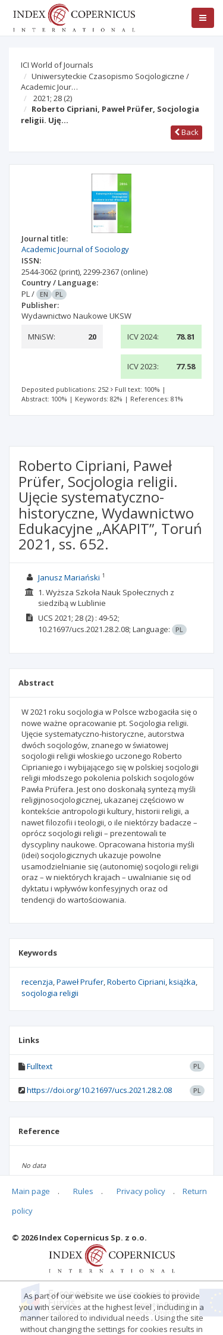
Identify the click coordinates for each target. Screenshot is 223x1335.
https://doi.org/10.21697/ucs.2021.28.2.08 (99, 1090)
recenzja (37, 981)
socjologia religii (49, 993)
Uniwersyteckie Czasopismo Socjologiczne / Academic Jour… (105, 82)
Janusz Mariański (69, 577)
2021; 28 (52, 98)
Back (186, 132)
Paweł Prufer (79, 981)
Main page (31, 1191)
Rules (83, 1191)
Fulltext (39, 1066)
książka (182, 981)
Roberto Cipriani (136, 981)
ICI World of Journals (57, 64)
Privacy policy (141, 1191)
